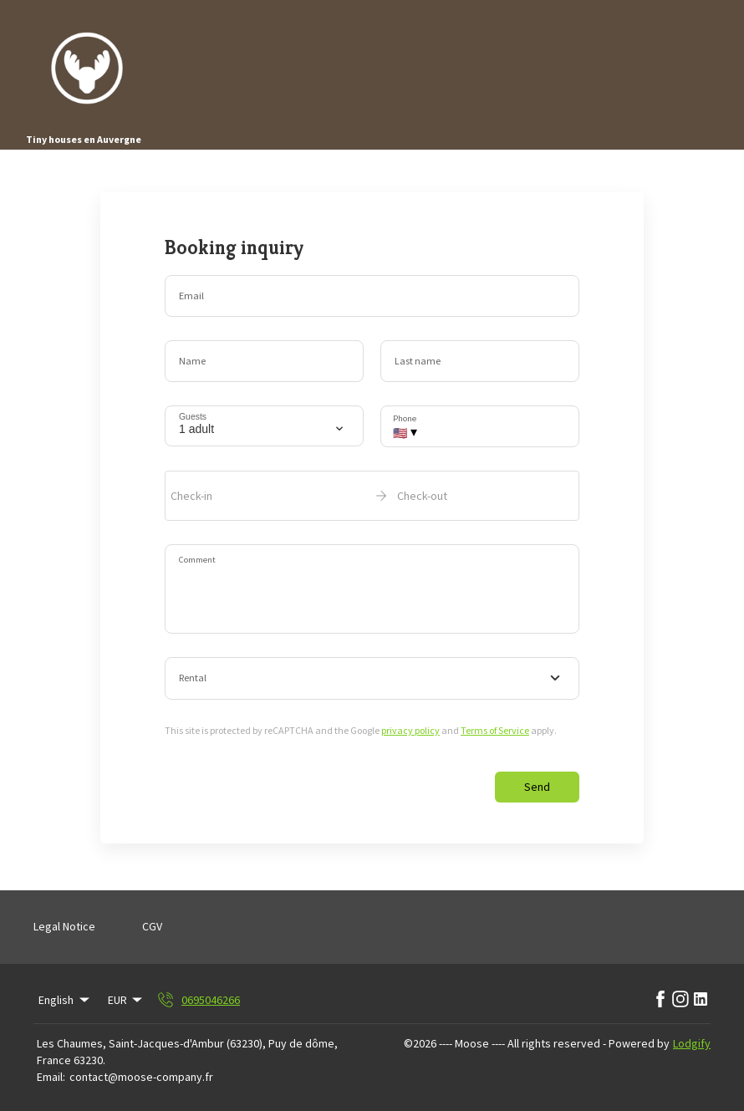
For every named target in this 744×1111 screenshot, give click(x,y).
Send (537, 786)
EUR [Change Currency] (126, 999)
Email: (51, 1076)
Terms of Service (495, 730)
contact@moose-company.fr (141, 1076)
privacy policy (410, 730)
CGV (152, 926)
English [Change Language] (65, 999)
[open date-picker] (372, 496)
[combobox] (372, 679)
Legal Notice (64, 926)
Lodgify (692, 1043)
